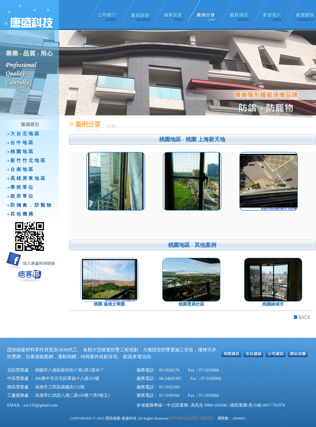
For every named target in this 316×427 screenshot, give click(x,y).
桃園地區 (22, 151)
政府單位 (22, 196)
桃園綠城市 (273, 304)
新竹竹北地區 (28, 160)
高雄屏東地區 (28, 178)
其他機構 (22, 213)
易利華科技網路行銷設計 (191, 418)
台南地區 (22, 169)
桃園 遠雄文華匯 (109, 304)
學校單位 (22, 187)
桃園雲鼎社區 (191, 304)
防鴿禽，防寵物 (31, 205)
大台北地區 (25, 133)
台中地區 (22, 142)
